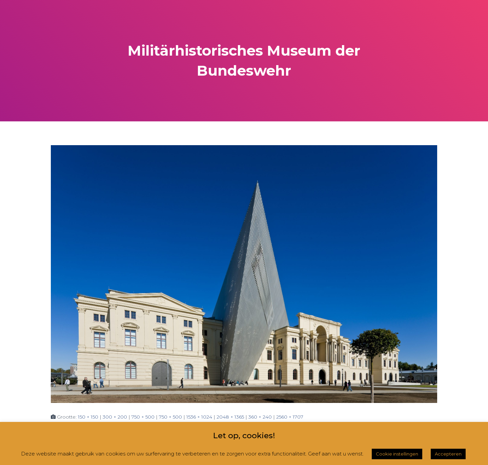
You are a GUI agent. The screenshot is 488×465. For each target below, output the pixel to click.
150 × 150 (88, 417)
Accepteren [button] (448, 454)
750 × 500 (143, 417)
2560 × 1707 (289, 417)
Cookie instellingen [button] (397, 454)
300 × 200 (115, 417)
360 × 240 (260, 417)
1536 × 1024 (199, 417)
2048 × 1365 (230, 417)
